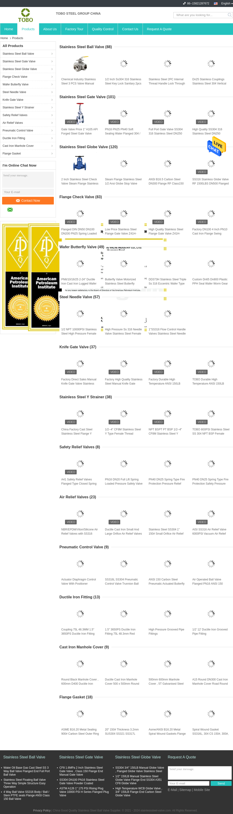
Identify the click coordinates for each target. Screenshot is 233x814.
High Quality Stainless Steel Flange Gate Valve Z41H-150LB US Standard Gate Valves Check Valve (166, 234)
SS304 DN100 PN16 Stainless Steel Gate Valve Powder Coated (81, 781)
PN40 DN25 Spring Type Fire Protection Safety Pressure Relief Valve (210, 483)
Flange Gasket (12, 153)
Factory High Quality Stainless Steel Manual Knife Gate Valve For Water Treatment (124, 383)
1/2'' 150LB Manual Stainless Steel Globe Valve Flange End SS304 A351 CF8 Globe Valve (138, 780)
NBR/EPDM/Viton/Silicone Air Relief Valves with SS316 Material (79, 533)
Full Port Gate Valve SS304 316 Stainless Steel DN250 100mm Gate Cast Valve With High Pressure (167, 134)
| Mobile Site (201, 790)
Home (8, 29)
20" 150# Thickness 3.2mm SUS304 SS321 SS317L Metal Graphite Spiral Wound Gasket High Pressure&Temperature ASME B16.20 (123, 734)
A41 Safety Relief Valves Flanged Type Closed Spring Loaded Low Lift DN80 (78, 483)
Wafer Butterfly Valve (15, 84)
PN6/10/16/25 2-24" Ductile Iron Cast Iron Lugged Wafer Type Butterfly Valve (78, 283)
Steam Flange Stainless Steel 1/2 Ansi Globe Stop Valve (123, 181)
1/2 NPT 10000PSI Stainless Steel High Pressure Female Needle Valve (79, 333)
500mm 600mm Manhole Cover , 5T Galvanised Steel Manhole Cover (166, 684)
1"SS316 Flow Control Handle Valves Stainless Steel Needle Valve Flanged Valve (167, 333)
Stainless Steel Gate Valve (19, 61)
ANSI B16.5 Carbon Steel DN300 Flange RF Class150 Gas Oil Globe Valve (166, 183)
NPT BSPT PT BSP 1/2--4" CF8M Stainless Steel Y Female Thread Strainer (165, 433)
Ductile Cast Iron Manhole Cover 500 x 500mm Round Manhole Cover (122, 684)
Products (28, 29)
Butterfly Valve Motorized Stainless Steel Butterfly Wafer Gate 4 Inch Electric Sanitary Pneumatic (121, 284)
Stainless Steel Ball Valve (18, 53)
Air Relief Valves (13, 122)
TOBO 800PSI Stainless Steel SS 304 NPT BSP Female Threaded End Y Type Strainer (211, 433)
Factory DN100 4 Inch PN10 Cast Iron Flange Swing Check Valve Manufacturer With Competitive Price (209, 234)
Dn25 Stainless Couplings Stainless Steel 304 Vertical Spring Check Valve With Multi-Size (209, 84)
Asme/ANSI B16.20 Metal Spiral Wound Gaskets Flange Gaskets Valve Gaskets (167, 734)
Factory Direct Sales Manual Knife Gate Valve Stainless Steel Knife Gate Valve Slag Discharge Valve (78, 384)
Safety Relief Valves (15, 115)
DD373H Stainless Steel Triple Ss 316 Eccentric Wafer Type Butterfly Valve (167, 283)
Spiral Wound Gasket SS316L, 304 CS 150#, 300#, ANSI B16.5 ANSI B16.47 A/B (210, 734)
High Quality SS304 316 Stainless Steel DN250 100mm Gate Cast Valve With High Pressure (210, 134)
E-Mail (172, 790)
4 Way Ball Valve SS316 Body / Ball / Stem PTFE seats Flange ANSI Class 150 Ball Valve (26, 795)
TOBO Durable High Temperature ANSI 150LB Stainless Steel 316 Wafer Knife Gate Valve (208, 384)
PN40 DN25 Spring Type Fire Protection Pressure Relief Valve (167, 483)
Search (230, 15)
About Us (50, 29)
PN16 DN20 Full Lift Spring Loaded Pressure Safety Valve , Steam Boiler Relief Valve (124, 483)
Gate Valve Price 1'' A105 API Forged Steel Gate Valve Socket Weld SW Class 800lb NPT (79, 134)
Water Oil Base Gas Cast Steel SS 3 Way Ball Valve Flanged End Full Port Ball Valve (26, 771)
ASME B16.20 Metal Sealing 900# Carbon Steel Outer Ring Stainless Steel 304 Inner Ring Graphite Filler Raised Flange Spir (80, 734)
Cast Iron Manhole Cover (18, 145)
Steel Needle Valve (14, 92)
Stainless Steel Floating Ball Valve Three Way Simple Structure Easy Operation (24, 783)
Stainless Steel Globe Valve (20, 69)
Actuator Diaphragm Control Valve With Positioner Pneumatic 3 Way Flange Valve (78, 584)
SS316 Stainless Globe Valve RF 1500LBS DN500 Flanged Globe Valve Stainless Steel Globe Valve (210, 184)
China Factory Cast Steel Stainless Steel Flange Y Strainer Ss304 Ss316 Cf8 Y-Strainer (79, 434)
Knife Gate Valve (13, 99)
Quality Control (103, 29)
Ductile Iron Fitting (14, 138)
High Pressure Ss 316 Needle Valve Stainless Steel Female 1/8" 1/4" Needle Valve (123, 333)
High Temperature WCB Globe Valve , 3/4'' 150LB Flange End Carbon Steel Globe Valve (138, 792)
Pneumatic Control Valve (18, 130)
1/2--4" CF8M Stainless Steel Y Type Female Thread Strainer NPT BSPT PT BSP (123, 433)
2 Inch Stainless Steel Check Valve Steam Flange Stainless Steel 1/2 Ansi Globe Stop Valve (79, 184)
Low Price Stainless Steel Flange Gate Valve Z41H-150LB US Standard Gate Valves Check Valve (121, 234)
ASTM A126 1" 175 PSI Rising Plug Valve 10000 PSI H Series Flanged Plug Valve (84, 792)
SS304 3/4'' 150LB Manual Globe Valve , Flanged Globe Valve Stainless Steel (139, 769)
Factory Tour (74, 29)
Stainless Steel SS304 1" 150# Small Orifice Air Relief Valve (166, 533)
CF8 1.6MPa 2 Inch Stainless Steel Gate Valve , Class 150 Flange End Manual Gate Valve (81, 771)
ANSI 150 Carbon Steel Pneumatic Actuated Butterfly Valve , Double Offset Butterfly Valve (167, 584)
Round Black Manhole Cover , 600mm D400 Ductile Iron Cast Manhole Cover (79, 684)
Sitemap (185, 790)
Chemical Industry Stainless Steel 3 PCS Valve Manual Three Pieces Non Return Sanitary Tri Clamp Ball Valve (79, 84)
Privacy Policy (42, 810)
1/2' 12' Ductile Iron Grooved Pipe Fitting (210, 631)
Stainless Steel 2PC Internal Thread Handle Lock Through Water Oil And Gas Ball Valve (167, 83)
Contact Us (130, 29)
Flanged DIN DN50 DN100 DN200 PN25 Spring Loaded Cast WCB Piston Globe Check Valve (79, 234)
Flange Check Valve (15, 76)
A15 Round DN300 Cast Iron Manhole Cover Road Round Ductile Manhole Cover (210, 684)
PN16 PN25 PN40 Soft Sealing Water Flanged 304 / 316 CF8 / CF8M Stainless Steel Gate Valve (122, 134)
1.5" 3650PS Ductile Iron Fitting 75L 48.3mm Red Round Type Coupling (120, 634)
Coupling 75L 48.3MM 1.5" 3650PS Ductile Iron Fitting (78, 631)
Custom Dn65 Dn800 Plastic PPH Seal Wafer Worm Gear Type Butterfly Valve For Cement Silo (210, 284)
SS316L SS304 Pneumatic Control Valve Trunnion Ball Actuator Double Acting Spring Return (123, 584)
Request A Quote (159, 29)
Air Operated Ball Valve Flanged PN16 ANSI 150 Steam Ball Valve (207, 584)
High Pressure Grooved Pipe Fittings (166, 631)
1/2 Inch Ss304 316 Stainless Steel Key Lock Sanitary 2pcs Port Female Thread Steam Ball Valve (123, 84)
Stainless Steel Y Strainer (18, 107)
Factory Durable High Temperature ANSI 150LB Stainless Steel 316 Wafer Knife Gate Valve (165, 384)
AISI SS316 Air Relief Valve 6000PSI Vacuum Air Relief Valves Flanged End (209, 533)
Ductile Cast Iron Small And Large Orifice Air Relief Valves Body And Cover (123, 533)
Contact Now (28, 200)
